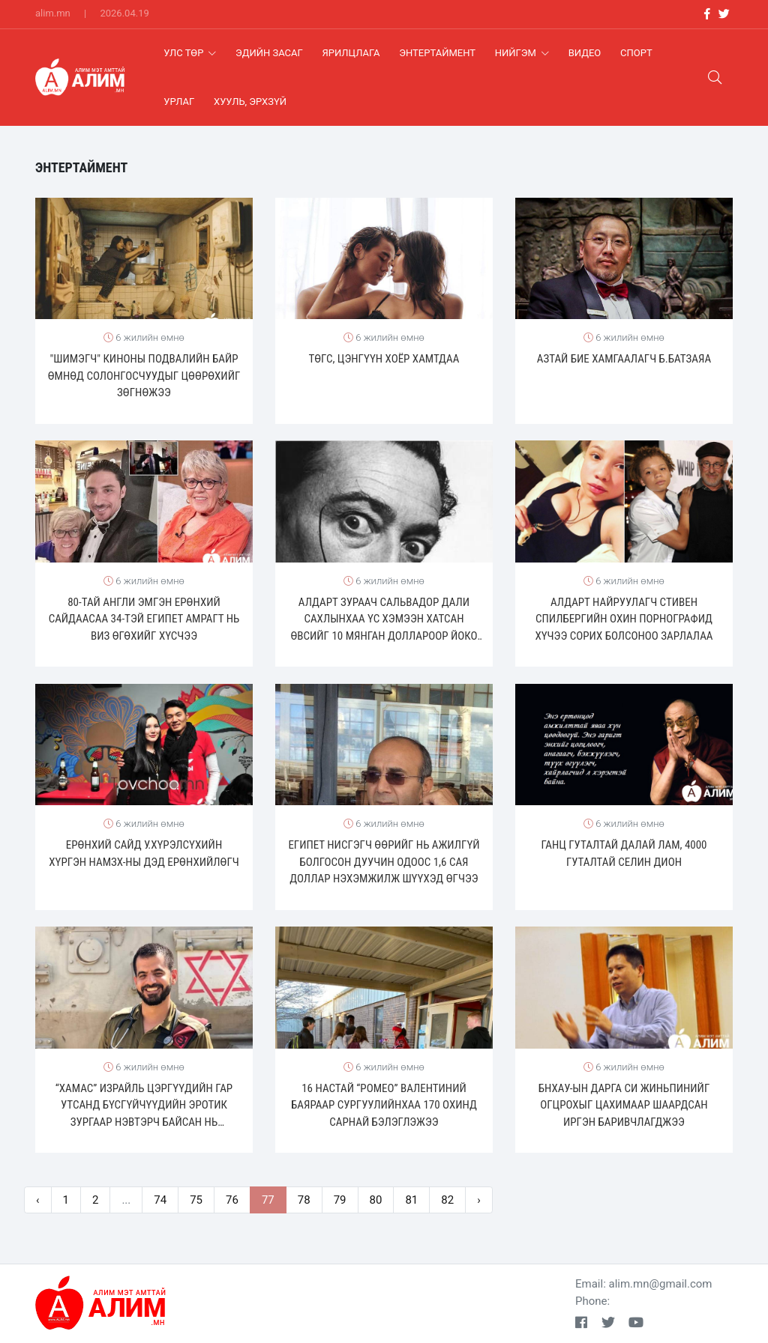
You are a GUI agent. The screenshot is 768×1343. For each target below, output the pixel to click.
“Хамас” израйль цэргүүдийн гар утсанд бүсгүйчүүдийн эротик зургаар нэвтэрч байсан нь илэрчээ (144, 1106)
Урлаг (179, 101)
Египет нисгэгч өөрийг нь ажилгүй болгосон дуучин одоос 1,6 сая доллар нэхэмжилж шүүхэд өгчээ (383, 861)
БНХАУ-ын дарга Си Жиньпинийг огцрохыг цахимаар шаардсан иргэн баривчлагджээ (624, 1105)
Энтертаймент (437, 52)
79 (340, 1200)
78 (304, 1200)
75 (196, 1200)
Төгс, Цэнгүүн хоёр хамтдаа (384, 359)
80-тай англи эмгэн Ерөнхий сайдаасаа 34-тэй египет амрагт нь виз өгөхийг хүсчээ (144, 619)
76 (232, 1200)
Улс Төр (190, 52)
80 (376, 1200)
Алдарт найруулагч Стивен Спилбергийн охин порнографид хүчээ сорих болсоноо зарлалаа (623, 619)
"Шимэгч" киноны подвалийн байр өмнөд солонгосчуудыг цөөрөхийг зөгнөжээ (144, 375)
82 (447, 1200)
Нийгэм (522, 52)
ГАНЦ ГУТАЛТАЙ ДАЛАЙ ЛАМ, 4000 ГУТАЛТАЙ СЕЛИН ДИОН (623, 853)
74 (160, 1200)
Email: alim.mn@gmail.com (643, 1284)
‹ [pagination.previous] (38, 1200)
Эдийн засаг (269, 52)
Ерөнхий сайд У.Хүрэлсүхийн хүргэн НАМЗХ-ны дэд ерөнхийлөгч (144, 853)
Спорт (636, 52)
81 (411, 1200)
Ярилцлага (351, 52)
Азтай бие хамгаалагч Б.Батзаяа (624, 359)
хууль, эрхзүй (250, 101)
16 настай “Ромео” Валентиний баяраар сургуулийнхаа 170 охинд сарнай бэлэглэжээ (384, 1105)
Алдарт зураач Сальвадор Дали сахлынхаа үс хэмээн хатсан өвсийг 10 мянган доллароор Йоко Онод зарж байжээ (383, 620)
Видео (585, 52)
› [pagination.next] (479, 1200)
